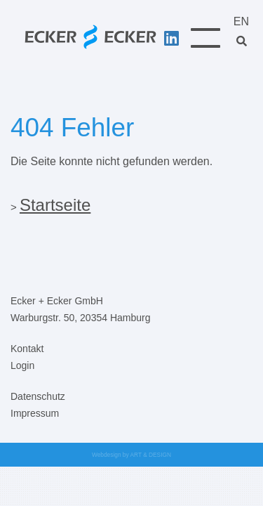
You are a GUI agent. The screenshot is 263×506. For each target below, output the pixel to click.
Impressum (35, 413)
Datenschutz (38, 396)
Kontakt (27, 348)
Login (22, 365)
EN (241, 21)
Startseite (55, 204)
